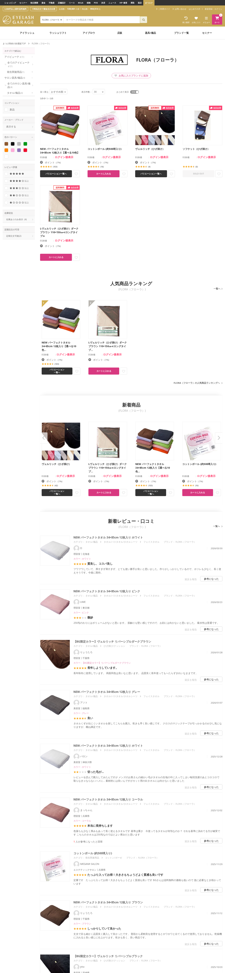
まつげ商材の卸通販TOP (14, 43)
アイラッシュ (27, 32)
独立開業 (34, 2)
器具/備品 (150, 32)
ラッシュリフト (58, 32)
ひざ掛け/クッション (114, 645)
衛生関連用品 (15, 72)
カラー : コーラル (82, 820)
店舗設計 (62, 2)
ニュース (112, 2)
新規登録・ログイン (213, 9)
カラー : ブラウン (82, 923)
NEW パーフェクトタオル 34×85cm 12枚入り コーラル (108, 799)
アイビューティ (14, 56)
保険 (89, 2)
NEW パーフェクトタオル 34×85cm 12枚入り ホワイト (108, 537)
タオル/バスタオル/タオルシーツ (120, 541)
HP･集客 (123, 2)
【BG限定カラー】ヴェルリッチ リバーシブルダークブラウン (112, 641)
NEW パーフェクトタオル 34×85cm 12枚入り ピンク (106, 591)
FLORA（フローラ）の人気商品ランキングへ (197, 382)
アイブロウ (89, 32)
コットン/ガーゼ (113, 857)
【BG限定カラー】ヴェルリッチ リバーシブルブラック (108, 956)
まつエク (149, 2)
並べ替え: (44, 91)
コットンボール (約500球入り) (92, 853)
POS (96, 2)
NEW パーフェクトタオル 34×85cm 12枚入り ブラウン (108, 902)
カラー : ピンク (81, 612)
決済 (103, 2)
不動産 (51, 2)
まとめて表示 (122, 91)
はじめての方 (194, 9)
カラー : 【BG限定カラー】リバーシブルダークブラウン (102, 662)
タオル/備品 (15, 92)
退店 (140, 2)
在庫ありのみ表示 (16, 219)
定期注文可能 (13, 235)
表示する (11, 126)
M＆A (80, 2)
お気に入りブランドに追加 (131, 75)
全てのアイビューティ (18, 64)
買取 (132, 2)
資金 (43, 2)
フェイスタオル (151, 541)
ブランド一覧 (181, 32)
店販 (119, 32)
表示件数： (86, 91)
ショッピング (10, 2)
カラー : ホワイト (82, 558)
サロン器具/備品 (14, 77)
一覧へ (217, 288)
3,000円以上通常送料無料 (15, 9)
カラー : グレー (81, 713)
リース (72, 2)
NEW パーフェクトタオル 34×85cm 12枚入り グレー (106, 692)
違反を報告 (191, 579)
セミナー (23, 2)
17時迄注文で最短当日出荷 (43, 9)
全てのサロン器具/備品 (18, 85)
